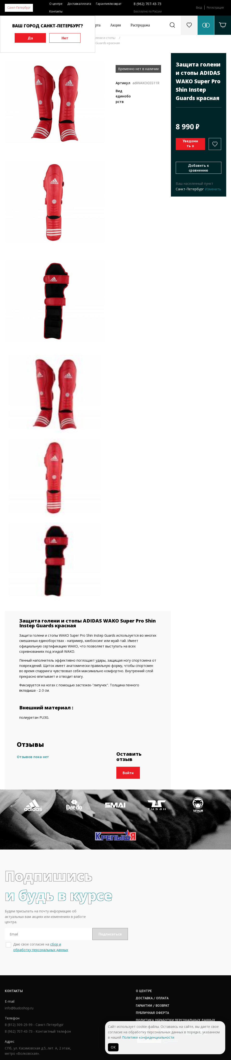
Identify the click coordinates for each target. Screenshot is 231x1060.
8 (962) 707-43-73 (147, 3)
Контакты (55, 11)
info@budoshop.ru (19, 999)
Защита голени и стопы (97, 38)
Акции (115, 25)
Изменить (213, 189)
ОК (113, 1047)
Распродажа (140, 25)
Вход (199, 8)
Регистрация (215, 8)
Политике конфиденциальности (148, 1037)
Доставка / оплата (109, 989)
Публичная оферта (109, 1004)
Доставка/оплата (79, 4)
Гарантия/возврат (108, 4)
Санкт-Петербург (19, 8)
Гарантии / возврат (110, 996)
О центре (55, 4)
